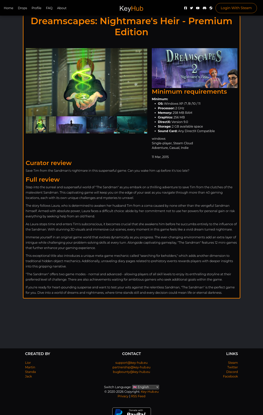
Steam (233, 363)
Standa (30, 372)
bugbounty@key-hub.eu (131, 372)
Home (8, 8)
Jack (28, 376)
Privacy (123, 396)
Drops (22, 8)
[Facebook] (185, 9)
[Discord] (204, 9)
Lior (28, 363)
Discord (232, 372)
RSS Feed (138, 396)
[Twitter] (191, 9)
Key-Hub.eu (150, 391)
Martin (30, 367)
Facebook (230, 376)
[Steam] (210, 9)
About (62, 8)
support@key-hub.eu (131, 363)
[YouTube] (197, 9)
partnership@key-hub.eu (132, 367)
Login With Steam (236, 8)
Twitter (232, 367)
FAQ (49, 8)
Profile (36, 8)
